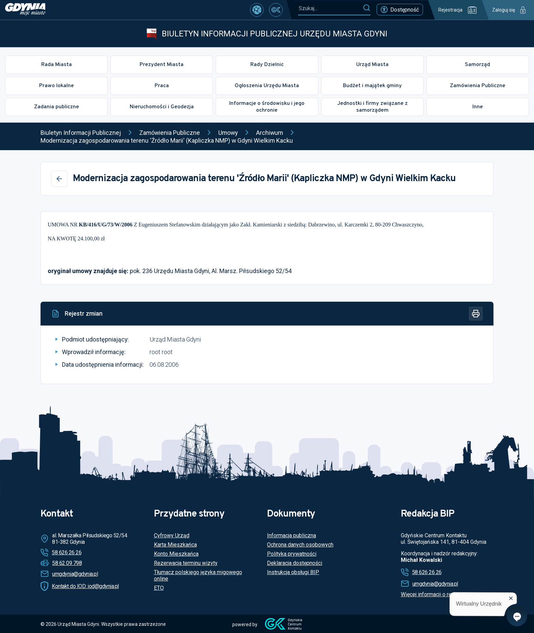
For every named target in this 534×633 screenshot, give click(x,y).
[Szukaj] (367, 8)
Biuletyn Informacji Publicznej (81, 132)
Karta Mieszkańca (175, 544)
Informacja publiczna (291, 535)
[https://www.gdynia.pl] (25, 10)
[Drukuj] (476, 313)
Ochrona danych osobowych (300, 544)
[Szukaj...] (330, 8)
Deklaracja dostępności (294, 563)
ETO (159, 588)
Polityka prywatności (291, 554)
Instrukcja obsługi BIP (293, 572)
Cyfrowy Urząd (171, 535)
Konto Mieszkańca (176, 554)
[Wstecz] (59, 179)
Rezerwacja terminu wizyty (186, 563)
